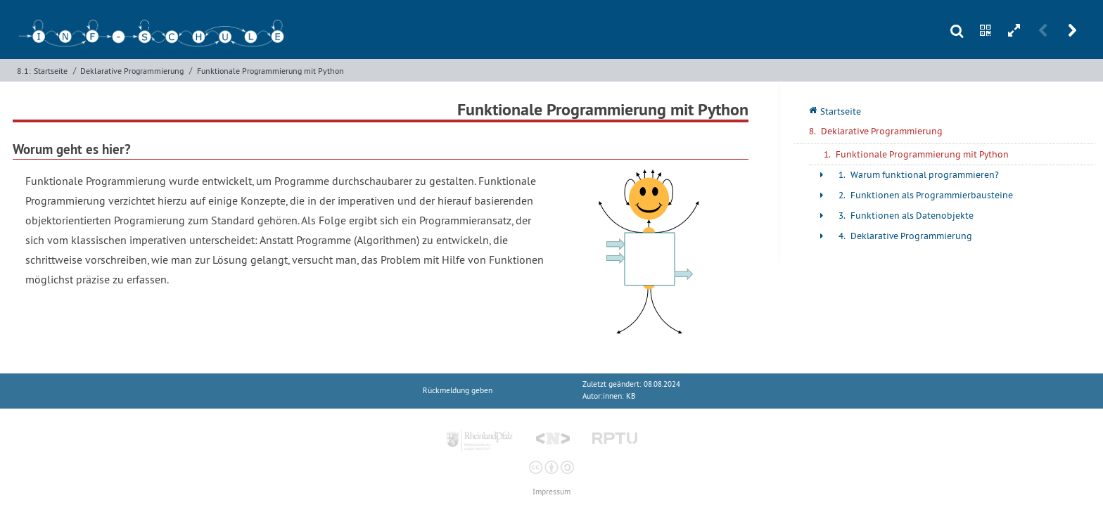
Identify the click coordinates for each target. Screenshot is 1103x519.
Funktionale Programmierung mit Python (270, 70)
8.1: (24, 70)
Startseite (51, 70)
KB (630, 396)
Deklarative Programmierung (132, 70)
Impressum (551, 491)
